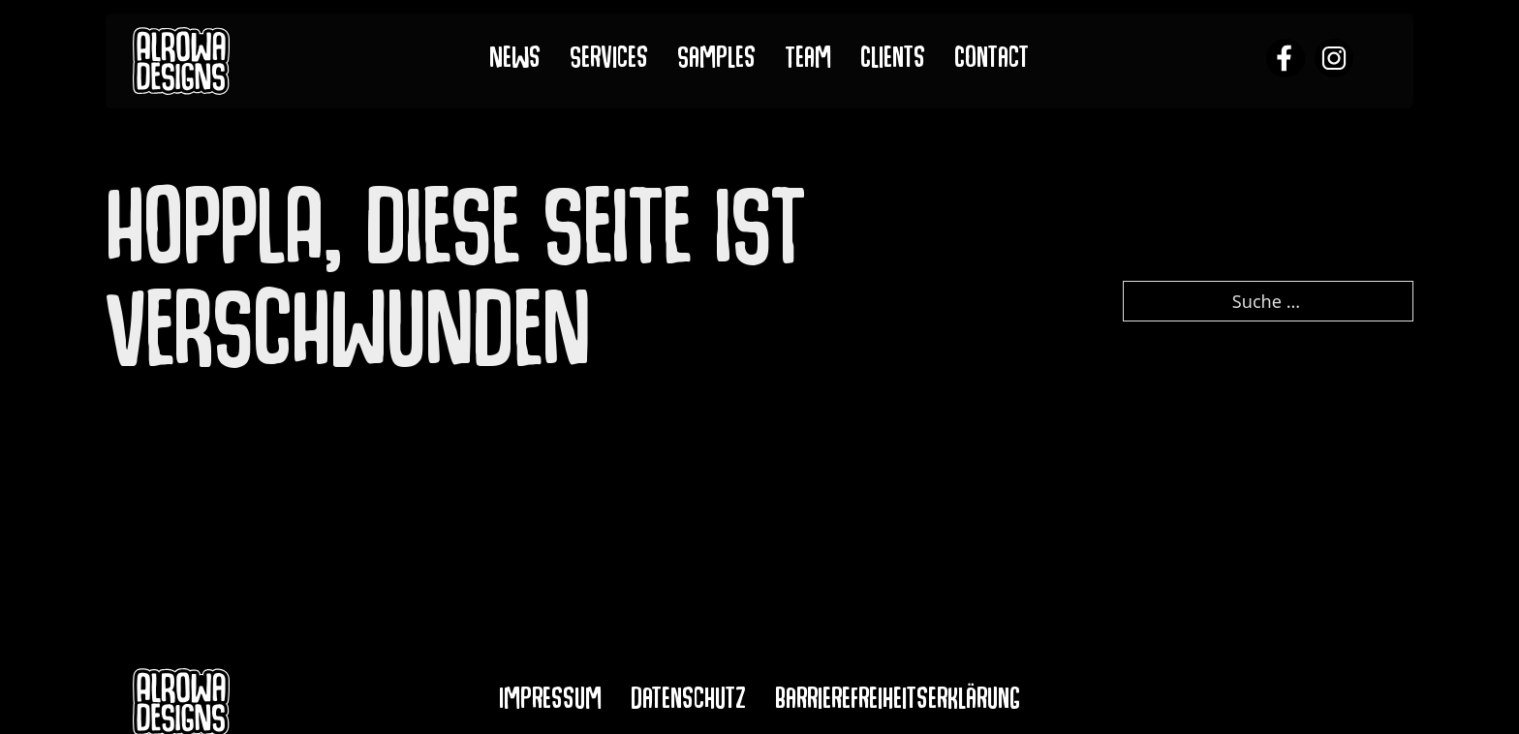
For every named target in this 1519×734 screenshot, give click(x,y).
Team (808, 61)
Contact (991, 61)
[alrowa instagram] (1334, 61)
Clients (892, 61)
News (515, 61)
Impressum (550, 702)
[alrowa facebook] (1285, 61)
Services (609, 61)
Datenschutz (688, 702)
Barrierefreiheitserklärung (897, 702)
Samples (716, 61)
